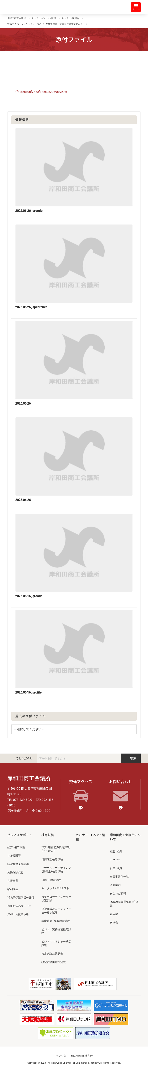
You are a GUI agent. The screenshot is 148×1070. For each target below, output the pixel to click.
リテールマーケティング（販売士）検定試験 (56, 869)
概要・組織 (116, 851)
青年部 (114, 914)
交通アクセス (80, 791)
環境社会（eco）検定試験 (55, 920)
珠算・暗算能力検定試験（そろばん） (55, 849)
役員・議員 (116, 868)
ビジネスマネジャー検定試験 (56, 943)
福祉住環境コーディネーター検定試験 (56, 910)
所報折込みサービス (19, 905)
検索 (131, 758)
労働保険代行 (15, 872)
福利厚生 (12, 889)
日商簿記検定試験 (52, 859)
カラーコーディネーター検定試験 (56, 898)
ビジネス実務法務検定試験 (56, 931)
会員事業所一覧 (119, 876)
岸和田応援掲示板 (18, 914)
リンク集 (61, 1055)
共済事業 (12, 880)
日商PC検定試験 (51, 879)
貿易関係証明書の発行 (20, 897)
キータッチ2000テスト (55, 888)
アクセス (115, 859)
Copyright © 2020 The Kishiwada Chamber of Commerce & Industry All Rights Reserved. (74, 1063)
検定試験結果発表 (52, 953)
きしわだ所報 (24, 758)
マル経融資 (14, 855)
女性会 (114, 922)
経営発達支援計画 (18, 864)
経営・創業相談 (16, 847)
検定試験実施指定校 (53, 962)
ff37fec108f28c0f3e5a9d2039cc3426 (41, 92)
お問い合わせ (120, 791)
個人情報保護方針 (82, 1055)
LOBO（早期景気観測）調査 (124, 903)
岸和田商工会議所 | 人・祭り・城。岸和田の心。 (23, 7)
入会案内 (115, 884)
